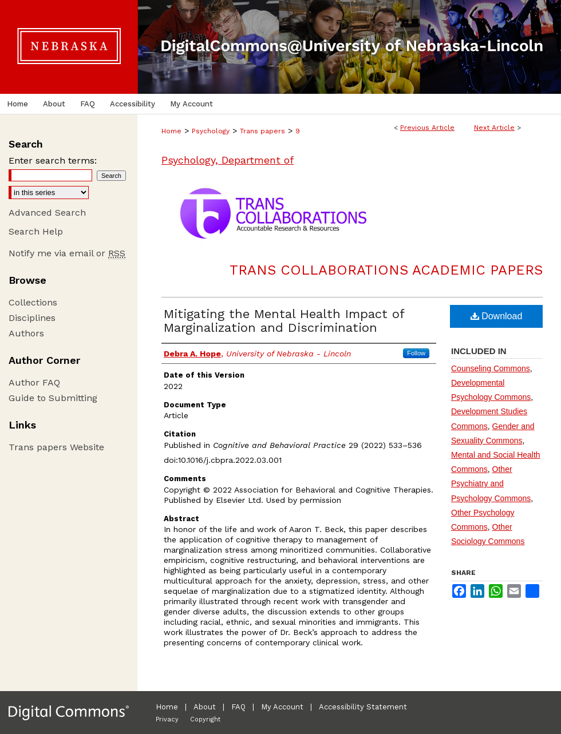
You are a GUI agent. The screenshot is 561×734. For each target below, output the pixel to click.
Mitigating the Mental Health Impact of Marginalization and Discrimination (284, 321)
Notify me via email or (67, 253)
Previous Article (427, 128)
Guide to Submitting (53, 397)
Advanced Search (47, 212)
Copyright (205, 719)
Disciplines (32, 317)
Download (497, 316)
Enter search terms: (53, 160)
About (204, 707)
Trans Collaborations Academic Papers (386, 270)
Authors (26, 333)
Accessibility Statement (363, 707)
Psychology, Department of (227, 160)
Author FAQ (34, 382)
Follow (416, 353)
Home (171, 131)
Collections (33, 302)
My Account (282, 707)
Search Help (36, 231)
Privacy (167, 719)
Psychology (211, 131)
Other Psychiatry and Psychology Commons (491, 483)
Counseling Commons (490, 368)
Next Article (494, 128)
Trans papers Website (56, 447)
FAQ (238, 707)
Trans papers (262, 131)
